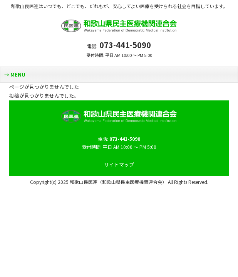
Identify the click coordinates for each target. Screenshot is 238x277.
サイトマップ (119, 164)
